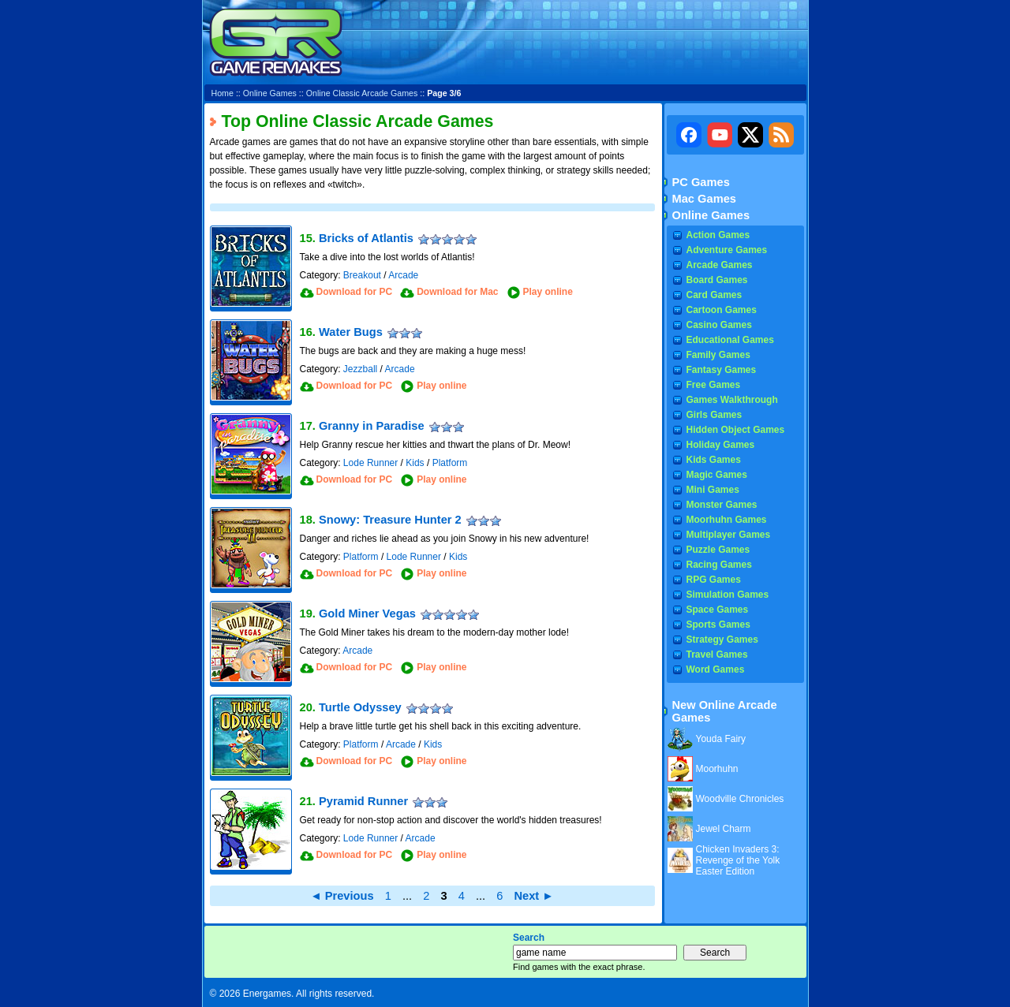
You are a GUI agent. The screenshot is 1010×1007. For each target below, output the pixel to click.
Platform (450, 462)
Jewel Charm (723, 828)
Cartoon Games (721, 309)
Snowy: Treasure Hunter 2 (390, 519)
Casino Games (719, 324)
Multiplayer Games (728, 534)
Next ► (533, 896)
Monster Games (722, 504)
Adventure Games (727, 249)
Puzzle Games (718, 549)
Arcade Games (719, 264)
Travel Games (717, 654)
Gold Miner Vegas (367, 613)
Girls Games (714, 414)
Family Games (718, 354)
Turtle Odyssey (360, 707)
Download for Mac (457, 291)
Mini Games (712, 489)
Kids (415, 462)
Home (222, 93)
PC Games (701, 182)
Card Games (714, 294)
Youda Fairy (721, 738)
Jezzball (360, 369)
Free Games (713, 384)
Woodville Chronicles (740, 798)
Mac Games (704, 198)
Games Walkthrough (732, 399)
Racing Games (719, 564)
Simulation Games (727, 594)
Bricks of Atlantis (366, 238)
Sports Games (718, 624)
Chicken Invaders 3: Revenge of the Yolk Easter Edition (738, 860)
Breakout (362, 275)
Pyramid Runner (363, 801)
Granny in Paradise (372, 426)
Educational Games (730, 339)
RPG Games (713, 579)
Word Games (715, 669)
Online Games (270, 93)
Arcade (403, 275)
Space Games (717, 609)
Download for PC (354, 291)
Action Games (718, 235)
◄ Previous (342, 896)
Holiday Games (720, 444)
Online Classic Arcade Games (362, 93)
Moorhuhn (717, 768)
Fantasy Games (721, 369)
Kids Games (713, 459)
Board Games (717, 279)
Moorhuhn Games (726, 519)
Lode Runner (370, 462)
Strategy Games (722, 639)
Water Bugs (351, 332)
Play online (548, 291)
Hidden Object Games (735, 429)
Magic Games (716, 474)
